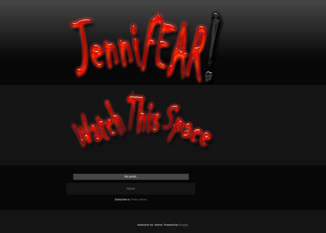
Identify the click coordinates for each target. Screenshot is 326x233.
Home (130, 188)
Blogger (183, 224)
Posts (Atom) (139, 199)
